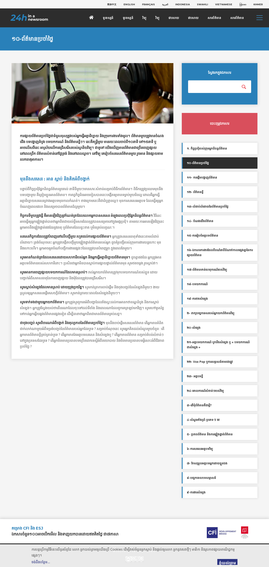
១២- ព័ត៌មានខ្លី (195, 192)
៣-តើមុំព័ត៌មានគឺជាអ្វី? (199, 405)
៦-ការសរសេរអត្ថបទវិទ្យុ (200, 449)
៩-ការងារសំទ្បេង (196, 492)
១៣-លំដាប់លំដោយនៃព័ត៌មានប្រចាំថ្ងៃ (207, 206)
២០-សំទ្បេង (193, 328)
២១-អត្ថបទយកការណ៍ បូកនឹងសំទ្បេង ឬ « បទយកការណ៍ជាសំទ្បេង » (218, 344)
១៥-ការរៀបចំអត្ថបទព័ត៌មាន (202, 235)
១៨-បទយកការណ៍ (197, 284)
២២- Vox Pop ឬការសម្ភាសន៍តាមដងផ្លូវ (210, 362)
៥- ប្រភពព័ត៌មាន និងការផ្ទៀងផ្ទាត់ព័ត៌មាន (210, 434)
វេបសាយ (174, 18)
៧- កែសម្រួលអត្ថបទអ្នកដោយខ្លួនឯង (207, 463)
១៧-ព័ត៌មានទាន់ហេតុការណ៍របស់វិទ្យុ (207, 270)
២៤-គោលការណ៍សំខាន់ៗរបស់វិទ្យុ (205, 391)
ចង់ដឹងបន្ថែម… (41, 562)
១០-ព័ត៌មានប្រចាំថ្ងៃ (198, 163)
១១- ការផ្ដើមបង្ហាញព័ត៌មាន (202, 177)
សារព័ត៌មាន (214, 18)
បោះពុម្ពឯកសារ (219, 124)
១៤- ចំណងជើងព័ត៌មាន (200, 221)
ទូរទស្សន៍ (108, 18)
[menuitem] (111, 4)
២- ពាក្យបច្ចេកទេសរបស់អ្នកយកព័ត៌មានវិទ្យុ (210, 313)
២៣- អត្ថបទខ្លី (195, 376)
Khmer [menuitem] (258, 4)
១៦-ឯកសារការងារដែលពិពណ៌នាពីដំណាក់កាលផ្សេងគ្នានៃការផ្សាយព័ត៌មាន (220, 252)
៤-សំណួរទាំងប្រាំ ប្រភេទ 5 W (203, 420)
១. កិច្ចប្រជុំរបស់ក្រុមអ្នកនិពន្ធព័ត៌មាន (207, 148)
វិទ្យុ (144, 18)
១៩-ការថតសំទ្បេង (197, 299)
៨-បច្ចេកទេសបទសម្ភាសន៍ (201, 478)
